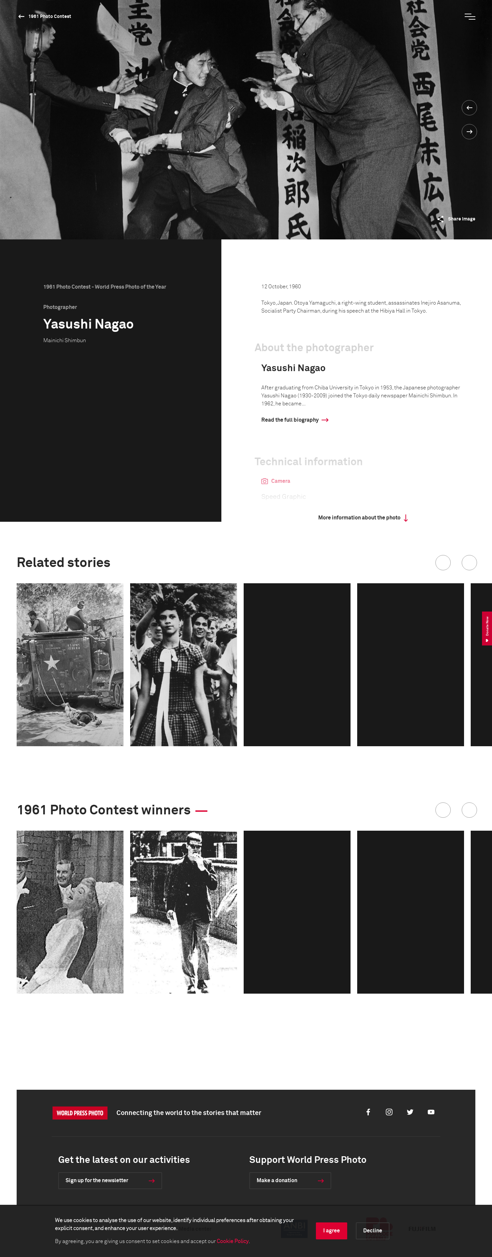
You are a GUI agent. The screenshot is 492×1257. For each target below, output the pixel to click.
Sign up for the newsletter (97, 1180)
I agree (331, 1230)
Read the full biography (290, 420)
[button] (443, 562)
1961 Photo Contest (49, 16)
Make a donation (277, 1180)
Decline (372, 1230)
